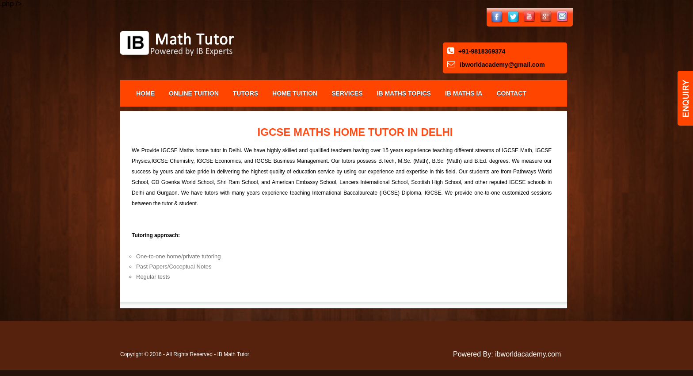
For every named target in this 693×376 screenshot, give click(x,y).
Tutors (245, 93)
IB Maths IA (464, 93)
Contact (511, 93)
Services (347, 93)
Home (145, 93)
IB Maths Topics (404, 93)
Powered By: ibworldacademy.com (507, 354)
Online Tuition (194, 93)
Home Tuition (294, 93)
